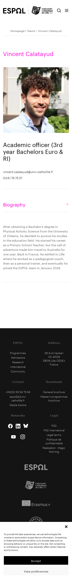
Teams (31, 30)
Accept (36, 560)
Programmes (18, 353)
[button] (66, 527)
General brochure (54, 392)
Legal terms (54, 434)
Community (18, 371)
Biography (36, 204)
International (18, 366)
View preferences (36, 571)
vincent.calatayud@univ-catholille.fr (28, 172)
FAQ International (54, 430)
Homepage (17, 30)
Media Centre (18, 405)
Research (18, 362)
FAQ (53, 425)
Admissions (18, 357)
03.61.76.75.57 (12, 178)
